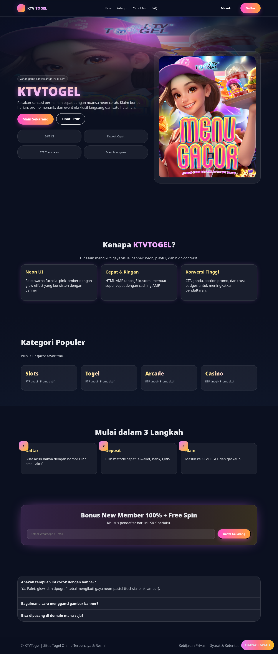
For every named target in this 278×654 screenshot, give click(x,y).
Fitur (108, 8)
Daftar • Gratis (257, 645)
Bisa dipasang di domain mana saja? (52, 615)
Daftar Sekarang (234, 534)
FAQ (154, 8)
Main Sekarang (35, 119)
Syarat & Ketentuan (226, 645)
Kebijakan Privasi (192, 645)
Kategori (122, 8)
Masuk (226, 8)
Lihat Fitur (71, 119)
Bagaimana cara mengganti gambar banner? (59, 603)
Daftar (250, 8)
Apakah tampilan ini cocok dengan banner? (58, 582)
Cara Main (140, 8)
